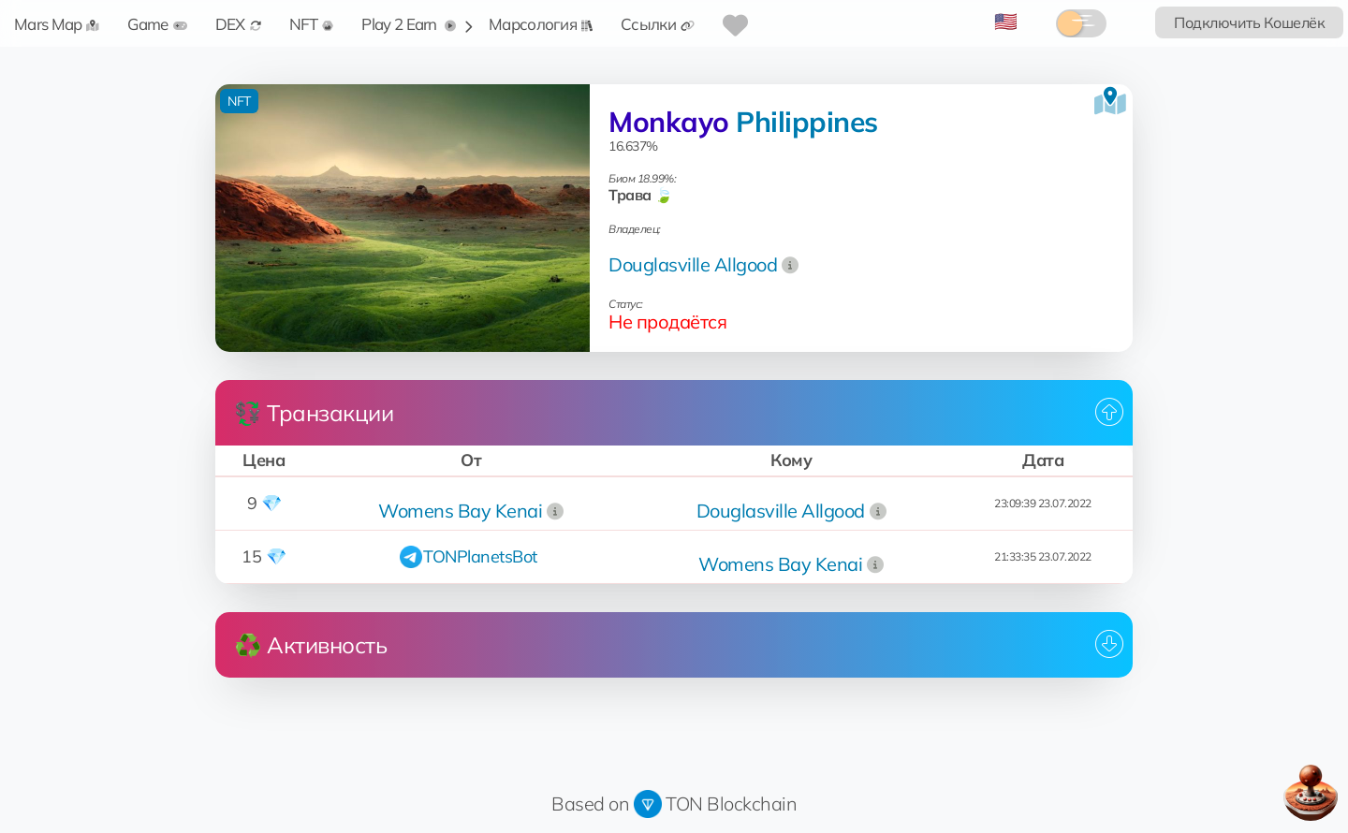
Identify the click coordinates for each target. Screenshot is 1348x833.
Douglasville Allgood (692, 264)
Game (156, 24)
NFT (311, 24)
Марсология (541, 24)
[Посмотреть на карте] (1110, 101)
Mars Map (56, 24)
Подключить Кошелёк (1249, 22)
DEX (238, 24)
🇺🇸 (1006, 21)
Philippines (807, 121)
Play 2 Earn (408, 24)
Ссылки (658, 24)
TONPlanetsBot (480, 556)
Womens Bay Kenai (460, 510)
